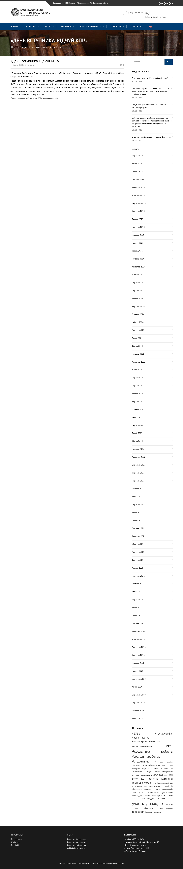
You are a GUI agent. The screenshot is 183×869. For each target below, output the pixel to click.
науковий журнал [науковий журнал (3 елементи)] (167, 793)
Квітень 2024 (137, 322)
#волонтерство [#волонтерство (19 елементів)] (140, 737)
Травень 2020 (138, 663)
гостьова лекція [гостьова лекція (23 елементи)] (141, 782)
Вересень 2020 (139, 647)
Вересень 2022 (139, 465)
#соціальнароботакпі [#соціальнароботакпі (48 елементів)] (147, 756)
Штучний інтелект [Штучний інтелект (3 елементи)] (154, 772)
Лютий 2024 (137, 338)
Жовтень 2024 (138, 274)
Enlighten (101, 863)
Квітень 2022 (137, 496)
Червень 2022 (138, 480)
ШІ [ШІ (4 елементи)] (144, 772)
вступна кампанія (50, 98)
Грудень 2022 (138, 449)
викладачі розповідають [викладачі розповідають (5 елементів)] (142, 775)
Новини (14, 26)
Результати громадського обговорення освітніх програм (149, 106)
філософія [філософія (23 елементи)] (138, 811)
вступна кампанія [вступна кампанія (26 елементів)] (160, 778)
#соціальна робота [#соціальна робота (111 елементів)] (152, 751)
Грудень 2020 (138, 623)
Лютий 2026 (137, 163)
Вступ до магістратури (76, 842)
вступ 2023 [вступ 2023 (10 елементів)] (158, 774)
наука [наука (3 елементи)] (134, 793)
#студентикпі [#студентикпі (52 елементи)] (142, 761)
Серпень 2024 (138, 290)
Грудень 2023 (138, 354)
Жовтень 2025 (138, 195)
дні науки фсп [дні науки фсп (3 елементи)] (137, 786)
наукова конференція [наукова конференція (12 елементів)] (148, 792)
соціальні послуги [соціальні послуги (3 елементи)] (166, 796)
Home (14, 46)
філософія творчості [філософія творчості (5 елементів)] (153, 812)
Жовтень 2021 (138, 544)
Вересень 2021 (139, 552)
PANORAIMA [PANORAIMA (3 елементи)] (136, 766)
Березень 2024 (139, 330)
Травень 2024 (138, 314)
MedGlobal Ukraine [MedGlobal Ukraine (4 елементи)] (164, 762)
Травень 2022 (138, 488)
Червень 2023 (138, 401)
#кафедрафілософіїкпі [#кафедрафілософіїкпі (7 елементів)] (142, 746)
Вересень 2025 (139, 203)
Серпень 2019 (138, 702)
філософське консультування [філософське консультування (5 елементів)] (158, 808)
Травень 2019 (138, 710)
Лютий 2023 (137, 433)
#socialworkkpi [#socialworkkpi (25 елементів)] (164, 733)
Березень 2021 (139, 599)
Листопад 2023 (138, 362)
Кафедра (31, 26)
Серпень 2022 (138, 472)
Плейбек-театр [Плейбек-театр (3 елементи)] (137, 772)
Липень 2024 (137, 298)
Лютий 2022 (137, 512)
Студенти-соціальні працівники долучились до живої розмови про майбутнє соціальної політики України (152, 91)
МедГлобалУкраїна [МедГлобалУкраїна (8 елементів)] (151, 765)
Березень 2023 (139, 425)
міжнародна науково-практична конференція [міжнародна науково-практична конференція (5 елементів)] (152, 789)
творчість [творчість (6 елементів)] (162, 798)
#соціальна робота (23, 98)
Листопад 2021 (138, 536)
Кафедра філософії (73, 863)
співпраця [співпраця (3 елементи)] (135, 799)
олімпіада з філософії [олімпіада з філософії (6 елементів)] (150, 795)
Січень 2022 (137, 520)
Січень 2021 (137, 615)
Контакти (136, 26)
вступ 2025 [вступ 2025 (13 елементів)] (139, 778)
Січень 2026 (137, 171)
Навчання (66, 26)
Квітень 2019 (137, 718)
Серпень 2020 (138, 655)
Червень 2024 (138, 306)
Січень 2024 (137, 346)
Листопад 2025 (138, 187)
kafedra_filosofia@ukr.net (135, 851)
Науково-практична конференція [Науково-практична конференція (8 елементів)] (157, 768)
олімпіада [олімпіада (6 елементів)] (136, 795)
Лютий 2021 (137, 607)
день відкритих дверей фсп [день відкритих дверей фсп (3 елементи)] (162, 783)
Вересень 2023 (139, 377)
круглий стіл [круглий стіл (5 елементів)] (168, 786)
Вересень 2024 (139, 282)
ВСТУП (48, 26)
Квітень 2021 (137, 591)
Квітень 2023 (137, 417)
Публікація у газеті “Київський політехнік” (150, 78)
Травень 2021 (138, 583)
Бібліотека (15, 842)
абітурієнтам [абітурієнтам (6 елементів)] (167, 771)
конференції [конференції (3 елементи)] (158, 786)
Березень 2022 (139, 504)
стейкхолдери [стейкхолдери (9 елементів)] (148, 798)
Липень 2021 (137, 568)
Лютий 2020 (137, 687)
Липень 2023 (137, 393)
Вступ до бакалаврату (76, 839)
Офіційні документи (76, 848)
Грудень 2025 (138, 179)
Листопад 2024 (138, 266)
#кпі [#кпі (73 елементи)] (169, 746)
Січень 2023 (137, 441)
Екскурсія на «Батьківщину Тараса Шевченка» (151, 137)
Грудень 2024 (138, 258)
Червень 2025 (138, 227)
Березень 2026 (139, 155)
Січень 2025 (137, 251)
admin (32, 65)
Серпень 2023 (138, 385)
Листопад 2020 (138, 631)
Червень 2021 (138, 576)
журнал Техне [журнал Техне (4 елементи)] (147, 786)
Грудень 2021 (138, 528)
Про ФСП (15, 845)
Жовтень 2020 (138, 639)
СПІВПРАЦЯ (116, 26)
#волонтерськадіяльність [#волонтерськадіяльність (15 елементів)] (146, 741)
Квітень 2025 (137, 243)
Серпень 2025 (138, 211)
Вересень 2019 (139, 694)
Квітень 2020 (137, 671)
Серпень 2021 (138, 560)
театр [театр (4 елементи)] (170, 799)
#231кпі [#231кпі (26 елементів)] (137, 733)
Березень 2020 (139, 679)
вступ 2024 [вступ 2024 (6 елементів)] (168, 775)
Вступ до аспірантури (76, 845)
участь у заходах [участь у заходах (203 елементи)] (148, 803)
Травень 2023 (138, 409)
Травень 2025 (138, 235)
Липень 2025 (137, 219)
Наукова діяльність (90, 26)
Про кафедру (17, 839)
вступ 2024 (37, 98)
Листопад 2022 (138, 457)
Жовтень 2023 (138, 369)
